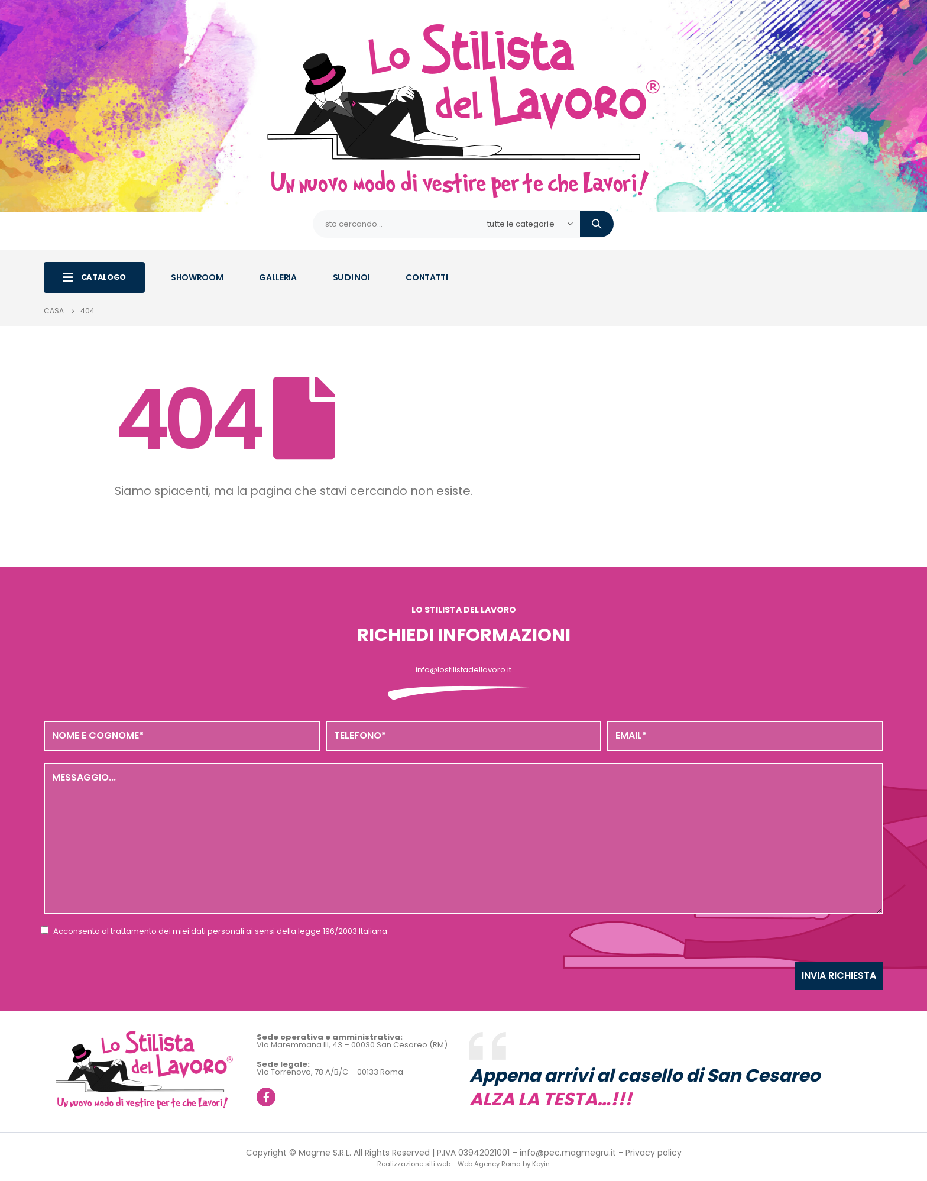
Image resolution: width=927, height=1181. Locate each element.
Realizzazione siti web (413, 1164)
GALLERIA (277, 277)
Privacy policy (653, 1153)
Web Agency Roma (489, 1164)
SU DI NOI (351, 277)
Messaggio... (463, 838)
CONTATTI (427, 277)
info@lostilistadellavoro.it (463, 669)
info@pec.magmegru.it (568, 1153)
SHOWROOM (197, 277)
